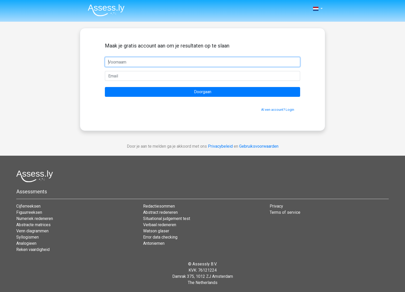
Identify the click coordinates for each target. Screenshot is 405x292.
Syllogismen (27, 237)
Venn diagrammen (32, 230)
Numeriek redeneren (34, 218)
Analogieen (26, 243)
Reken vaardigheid (33, 249)
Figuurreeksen (29, 212)
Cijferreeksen (28, 206)
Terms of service (285, 212)
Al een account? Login (277, 110)
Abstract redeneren (160, 212)
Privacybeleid (220, 146)
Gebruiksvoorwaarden (258, 146)
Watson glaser (156, 230)
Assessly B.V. (204, 264)
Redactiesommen (159, 206)
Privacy (276, 206)
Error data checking (160, 237)
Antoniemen (154, 243)
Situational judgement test (166, 218)
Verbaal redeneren (159, 224)
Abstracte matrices (33, 224)
